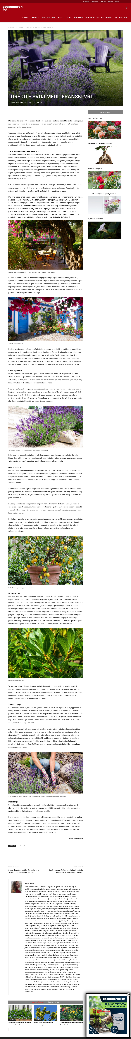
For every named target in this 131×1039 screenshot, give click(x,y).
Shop (69, 17)
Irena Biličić (19, 102)
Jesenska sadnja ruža (95, 168)
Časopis (35, 17)
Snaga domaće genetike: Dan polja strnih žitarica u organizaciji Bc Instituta (24, 871)
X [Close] (129, 994)
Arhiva (117, 1)
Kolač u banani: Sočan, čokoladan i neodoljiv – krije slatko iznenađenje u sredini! (66, 871)
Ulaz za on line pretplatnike (98, 17)
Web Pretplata (48, 17)
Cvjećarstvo (28, 27)
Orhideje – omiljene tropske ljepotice (101, 193)
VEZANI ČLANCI (38, 1002)
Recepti (61, 17)
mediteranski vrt (22, 846)
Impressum (94, 1)
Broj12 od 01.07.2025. (41, 91)
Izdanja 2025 (29, 91)
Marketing (86, 1)
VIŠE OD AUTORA (53, 1002)
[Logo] (12, 8)
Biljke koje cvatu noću (96, 218)
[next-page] (13, 1029)
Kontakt (110, 1)
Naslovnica (11, 27)
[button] (126, 8)
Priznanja (103, 1)
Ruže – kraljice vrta (95, 118)
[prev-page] (9, 1029)
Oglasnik (78, 17)
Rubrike (25, 17)
